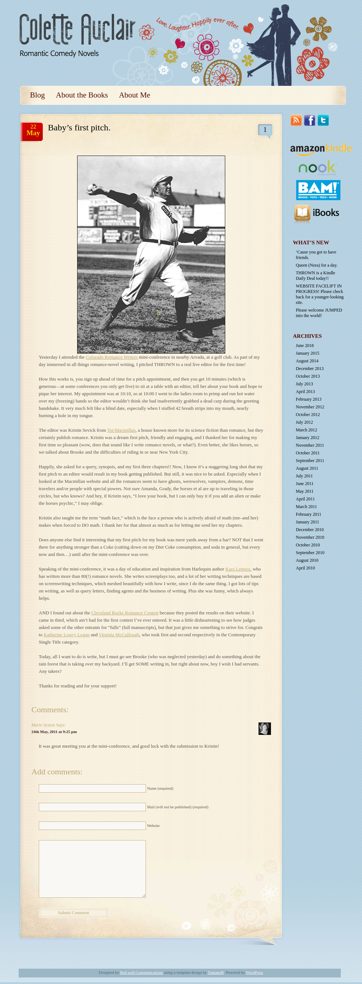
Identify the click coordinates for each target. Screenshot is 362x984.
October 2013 (308, 376)
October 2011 (308, 452)
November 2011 (310, 445)
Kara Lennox (237, 569)
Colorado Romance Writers (112, 357)
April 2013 (305, 391)
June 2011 (305, 483)
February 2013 (308, 399)
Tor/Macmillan (121, 430)
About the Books (82, 95)
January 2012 (307, 437)
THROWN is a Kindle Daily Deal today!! (315, 275)
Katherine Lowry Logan (67, 634)
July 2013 (304, 383)
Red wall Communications (141, 972)
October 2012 (308, 414)
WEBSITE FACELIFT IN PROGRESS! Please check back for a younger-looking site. (320, 294)
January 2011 (307, 522)
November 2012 (310, 406)
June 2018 (305, 345)
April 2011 (305, 498)
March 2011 (306, 506)
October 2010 (308, 545)
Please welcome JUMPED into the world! (319, 313)
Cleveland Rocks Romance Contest (125, 612)
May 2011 (305, 491)
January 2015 (307, 353)
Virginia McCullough (119, 634)
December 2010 (310, 529)
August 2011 (307, 468)
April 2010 (305, 568)
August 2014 (307, 360)
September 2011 (310, 460)
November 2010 (310, 537)
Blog (37, 95)
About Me (134, 95)
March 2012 (306, 429)
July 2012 (304, 422)
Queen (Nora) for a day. (317, 265)
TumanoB (216, 972)
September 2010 (310, 552)
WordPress (254, 972)
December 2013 (310, 368)
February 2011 (308, 514)
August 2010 (307, 560)
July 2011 (304, 475)
